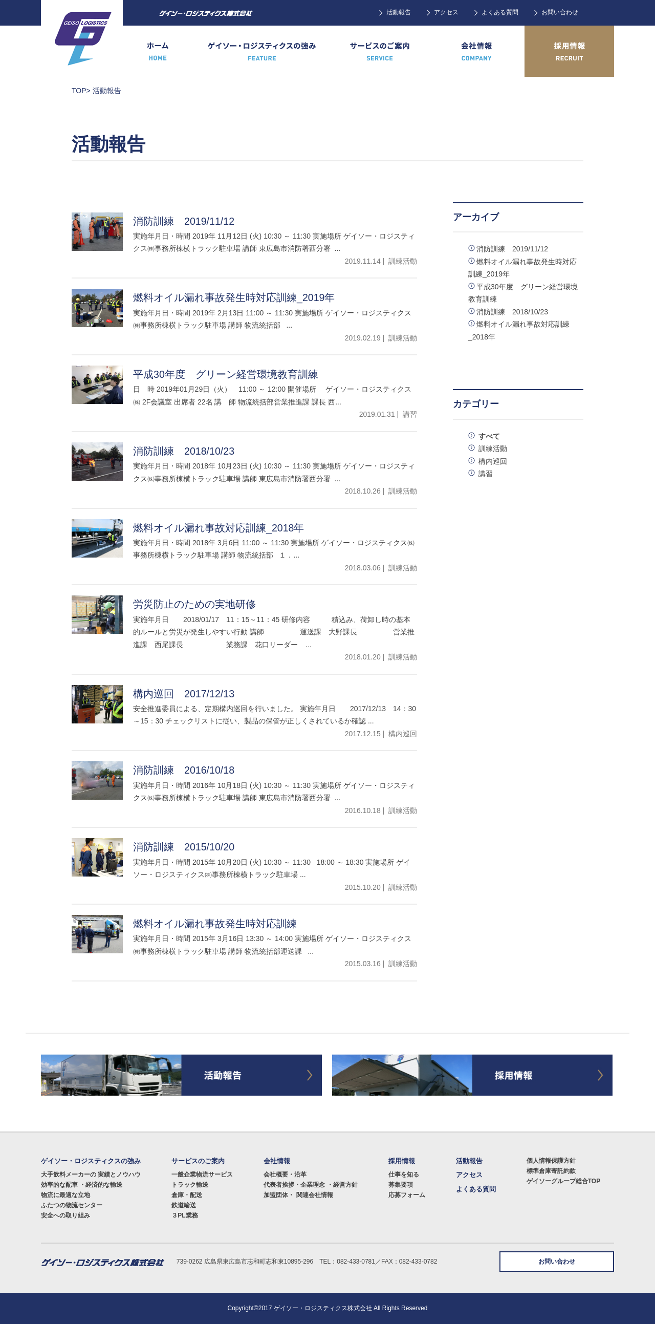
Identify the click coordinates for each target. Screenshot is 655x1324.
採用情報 (401, 1161)
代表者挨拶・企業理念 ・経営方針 (310, 1184)
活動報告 (398, 12)
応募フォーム (406, 1195)
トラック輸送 (189, 1184)
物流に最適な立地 (65, 1195)
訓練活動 (491, 448)
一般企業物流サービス (202, 1174)
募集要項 (400, 1184)
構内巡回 (491, 461)
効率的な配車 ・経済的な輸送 (81, 1184)
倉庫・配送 (186, 1195)
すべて (488, 436)
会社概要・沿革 (285, 1174)
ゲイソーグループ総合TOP (563, 1181)
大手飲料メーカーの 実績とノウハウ (91, 1174)
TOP (79, 91)
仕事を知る (403, 1174)
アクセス (446, 12)
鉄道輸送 (183, 1205)
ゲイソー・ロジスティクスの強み (91, 1161)
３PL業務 (184, 1215)
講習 (484, 473)
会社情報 (277, 1161)
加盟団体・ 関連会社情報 (298, 1195)
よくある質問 (500, 12)
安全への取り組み (65, 1215)
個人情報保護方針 (551, 1160)
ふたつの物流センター (71, 1205)
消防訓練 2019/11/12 (512, 249)
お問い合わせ (559, 12)
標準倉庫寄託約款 (551, 1170)
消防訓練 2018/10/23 (512, 312)
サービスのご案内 (198, 1161)
